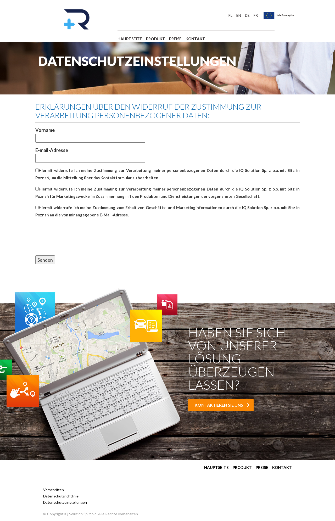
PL (230, 15)
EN (238, 15)
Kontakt (195, 38)
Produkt (155, 38)
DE (247, 15)
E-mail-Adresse (90, 154)
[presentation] (75, 242)
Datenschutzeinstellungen (65, 502)
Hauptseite (130, 38)
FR (256, 15)
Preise (175, 38)
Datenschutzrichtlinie (61, 496)
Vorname (90, 134)
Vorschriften (53, 490)
